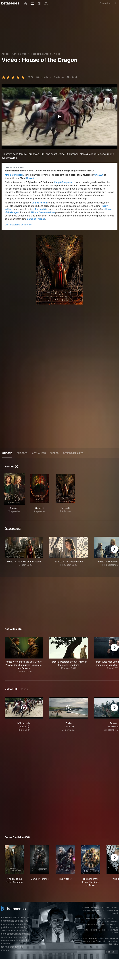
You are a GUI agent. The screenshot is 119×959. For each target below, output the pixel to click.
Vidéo (57, 53)
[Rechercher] (115, 3)
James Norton (39, 202)
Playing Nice (41, 209)
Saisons (7, 453)
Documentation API (91, 910)
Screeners (111, 924)
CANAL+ (98, 174)
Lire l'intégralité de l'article (18, 224)
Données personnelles (108, 921)
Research (114, 927)
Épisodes (22, 453)
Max (24, 53)
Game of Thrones (36, 219)
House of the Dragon (40, 53)
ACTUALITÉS (39, 453)
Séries (15, 53)
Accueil (5, 53)
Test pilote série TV (91, 930)
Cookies (106, 919)
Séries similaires (73, 453)
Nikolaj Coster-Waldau (43, 212)
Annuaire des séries (91, 907)
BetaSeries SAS (90, 924)
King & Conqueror (14, 174)
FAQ (103, 910)
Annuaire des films (110, 907)
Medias (102, 924)
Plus (23, 689)
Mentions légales (93, 919)
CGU (114, 919)
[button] (24, 655)
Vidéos (54, 453)
